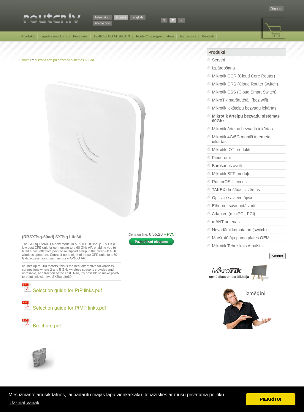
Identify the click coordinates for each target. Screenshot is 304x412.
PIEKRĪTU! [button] (270, 399)
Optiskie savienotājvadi (233, 197)
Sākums (25, 60)
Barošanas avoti (227, 165)
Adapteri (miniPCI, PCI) (233, 213)
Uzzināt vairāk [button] (24, 402)
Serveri (218, 60)
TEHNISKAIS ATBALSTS (112, 36)
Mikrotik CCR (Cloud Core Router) (243, 76)
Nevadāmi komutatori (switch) (239, 229)
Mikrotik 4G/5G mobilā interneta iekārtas (241, 139)
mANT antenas (226, 221)
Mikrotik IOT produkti (231, 149)
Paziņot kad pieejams (151, 241)
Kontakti (208, 36)
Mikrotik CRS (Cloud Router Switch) (245, 84)
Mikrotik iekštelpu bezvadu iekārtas (244, 108)
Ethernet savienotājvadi (233, 205)
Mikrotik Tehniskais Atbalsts (237, 245)
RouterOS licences (229, 181)
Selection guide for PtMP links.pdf (64, 307)
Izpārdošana (223, 68)
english (138, 17)
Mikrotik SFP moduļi (230, 173)
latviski (121, 17)
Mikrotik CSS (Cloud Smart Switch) (244, 92)
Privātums (80, 36)
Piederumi (221, 157)
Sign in (276, 8)
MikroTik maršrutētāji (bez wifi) (240, 100)
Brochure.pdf (41, 325)
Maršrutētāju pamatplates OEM (241, 237)
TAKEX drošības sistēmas (236, 189)
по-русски (102, 23)
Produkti (28, 36)
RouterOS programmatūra (155, 36)
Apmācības (188, 36)
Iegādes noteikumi (54, 36)
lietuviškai (102, 17)
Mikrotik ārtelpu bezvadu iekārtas (242, 128)
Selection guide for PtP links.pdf (62, 290)
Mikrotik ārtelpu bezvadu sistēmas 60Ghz (64, 60)
